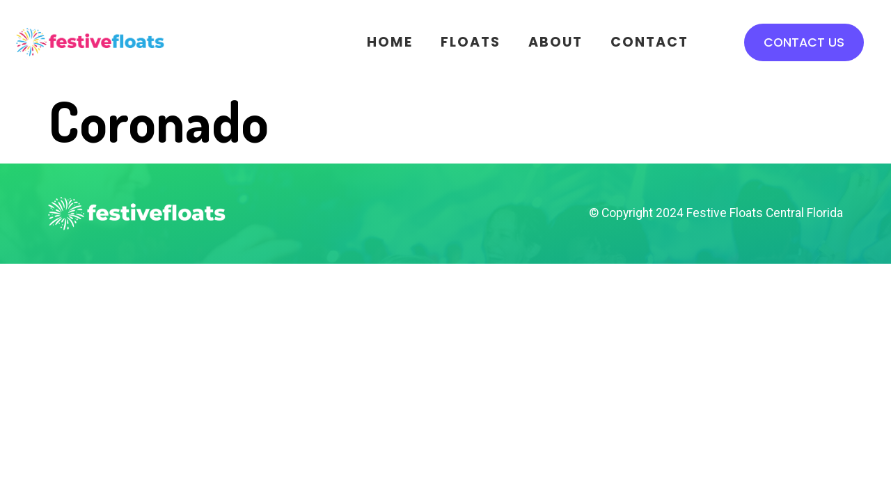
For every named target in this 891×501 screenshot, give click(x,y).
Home (390, 42)
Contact (649, 42)
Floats (470, 42)
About (555, 42)
